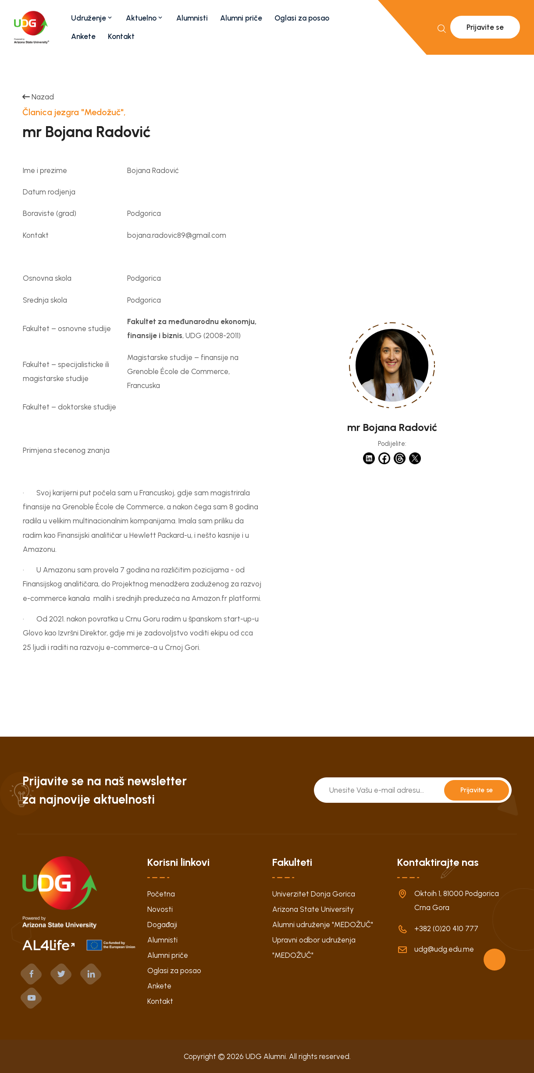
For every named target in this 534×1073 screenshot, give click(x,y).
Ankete (83, 36)
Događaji (162, 924)
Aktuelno (145, 18)
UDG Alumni (266, 1056)
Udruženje (92, 18)
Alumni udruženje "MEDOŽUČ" (322, 924)
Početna (161, 893)
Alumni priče (241, 18)
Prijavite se (485, 27)
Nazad (38, 96)
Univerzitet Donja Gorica (313, 893)
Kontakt (121, 36)
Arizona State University (313, 909)
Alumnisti (192, 18)
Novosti (160, 909)
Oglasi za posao (301, 18)
